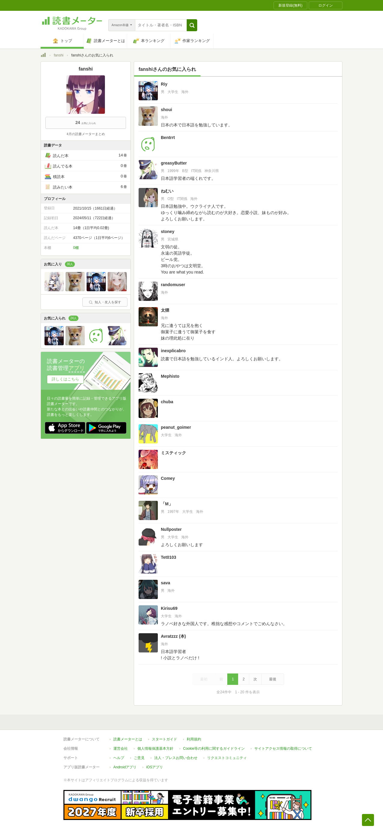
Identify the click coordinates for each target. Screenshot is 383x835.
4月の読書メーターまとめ (85, 134)
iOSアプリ (154, 767)
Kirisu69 (169, 608)
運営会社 (120, 748)
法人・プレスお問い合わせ (176, 758)
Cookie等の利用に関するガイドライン (214, 748)
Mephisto (170, 376)
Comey (168, 478)
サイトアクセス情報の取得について (283, 748)
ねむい (167, 191)
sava (165, 582)
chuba (167, 401)
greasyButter (174, 163)
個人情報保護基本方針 (155, 748)
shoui (166, 109)
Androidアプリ (124, 767)
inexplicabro (173, 350)
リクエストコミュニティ (227, 758)
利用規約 (194, 739)
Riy (164, 84)
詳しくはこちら (65, 379)
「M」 (167, 503)
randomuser (173, 284)
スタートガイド (164, 739)
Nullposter (171, 529)
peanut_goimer (176, 427)
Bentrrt (168, 137)
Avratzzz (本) (173, 636)
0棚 (76, 248)
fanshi (58, 55)
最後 (272, 679)
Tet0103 (168, 557)
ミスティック (173, 452)
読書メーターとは (127, 739)
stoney (167, 231)
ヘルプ (118, 758)
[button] (192, 25)
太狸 (165, 310)
